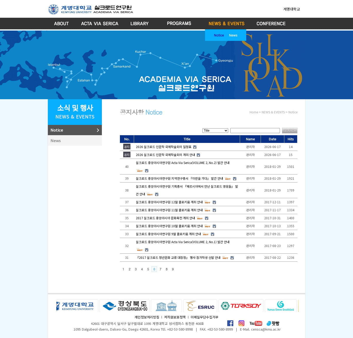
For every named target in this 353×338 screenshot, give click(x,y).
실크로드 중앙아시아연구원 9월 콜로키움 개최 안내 (168, 234)
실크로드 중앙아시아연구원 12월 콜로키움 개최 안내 (169, 202)
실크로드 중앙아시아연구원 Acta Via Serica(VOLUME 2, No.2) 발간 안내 (183, 162)
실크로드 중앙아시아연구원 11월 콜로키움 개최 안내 (169, 210)
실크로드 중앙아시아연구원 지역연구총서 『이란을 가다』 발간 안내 (179, 178)
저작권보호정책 (175, 317)
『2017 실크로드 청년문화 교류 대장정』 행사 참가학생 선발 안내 (178, 257)
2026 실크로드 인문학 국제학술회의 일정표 (163, 146)
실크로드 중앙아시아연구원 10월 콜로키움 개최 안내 (169, 226)
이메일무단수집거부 (204, 317)
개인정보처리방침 (147, 317)
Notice (219, 35)
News (233, 35)
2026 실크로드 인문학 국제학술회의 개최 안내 (165, 154)
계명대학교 (291, 9)
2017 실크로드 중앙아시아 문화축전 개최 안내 (165, 218)
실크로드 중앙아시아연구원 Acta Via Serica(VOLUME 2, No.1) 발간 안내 (183, 242)
